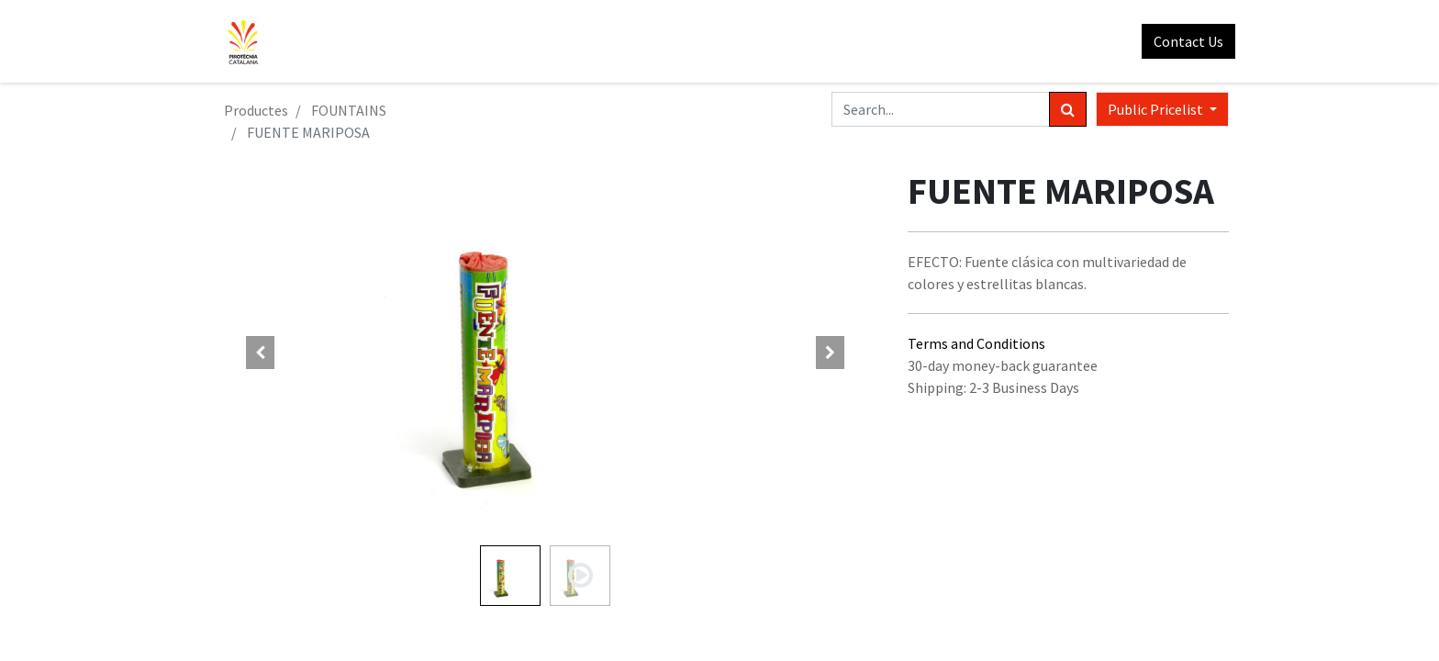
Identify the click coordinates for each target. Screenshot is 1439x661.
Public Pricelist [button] (1157, 109)
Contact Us (1182, 41)
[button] (260, 352)
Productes (256, 110)
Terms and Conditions (976, 343)
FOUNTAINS (348, 110)
